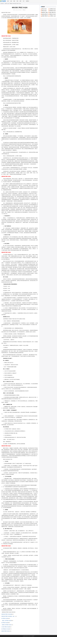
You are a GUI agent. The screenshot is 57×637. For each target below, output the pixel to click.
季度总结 (11, 3)
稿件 (20, 1)
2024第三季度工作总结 (6, 626)
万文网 (6, 3)
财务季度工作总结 (53, 10)
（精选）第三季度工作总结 (6, 620)
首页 (8, 1)
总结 (11, 1)
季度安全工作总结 (53, 14)
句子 (23, 1)
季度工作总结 (44, 10)
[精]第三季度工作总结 (5, 631)
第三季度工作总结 (5, 618)
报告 (14, 1)
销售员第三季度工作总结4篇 (7, 614)
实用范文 (27, 1)
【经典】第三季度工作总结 (6, 624)
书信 (17, 1)
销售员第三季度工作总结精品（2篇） (8, 616)
